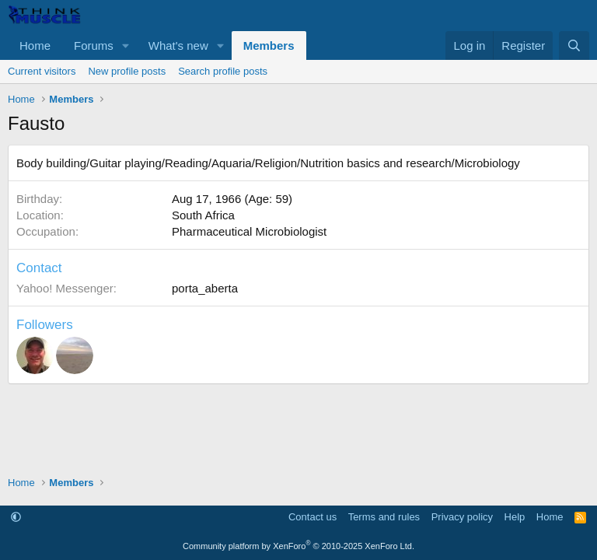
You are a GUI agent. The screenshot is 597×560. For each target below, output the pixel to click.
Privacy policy (462, 517)
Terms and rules (384, 517)
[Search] (574, 45)
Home (35, 45)
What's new (178, 45)
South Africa (203, 215)
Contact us (312, 517)
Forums (93, 45)
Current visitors (41, 71)
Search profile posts (222, 71)
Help (514, 517)
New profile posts (127, 71)
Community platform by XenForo (298, 546)
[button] (126, 45)
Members (269, 45)
